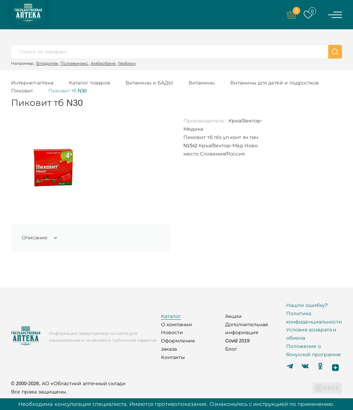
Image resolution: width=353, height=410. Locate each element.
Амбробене (103, 63)
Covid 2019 (237, 341)
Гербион (127, 63)
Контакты (173, 357)
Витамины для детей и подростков (274, 83)
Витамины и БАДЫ (149, 83)
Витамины (202, 83)
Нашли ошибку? (307, 305)
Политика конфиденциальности (314, 317)
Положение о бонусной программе (313, 350)
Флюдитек (47, 63)
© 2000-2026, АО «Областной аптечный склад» (68, 383)
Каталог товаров (89, 83)
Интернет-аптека (32, 83)
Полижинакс (74, 63)
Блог (231, 349)
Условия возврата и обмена (311, 334)
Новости (172, 332)
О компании (176, 324)
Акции (233, 316)
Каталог (171, 316)
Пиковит (22, 91)
